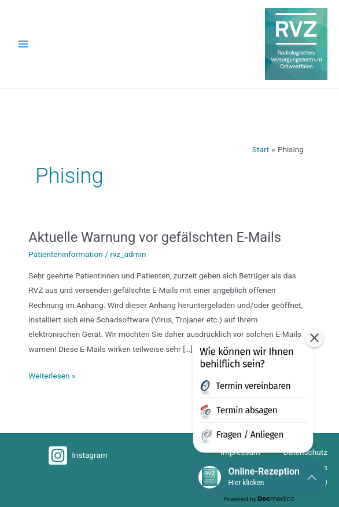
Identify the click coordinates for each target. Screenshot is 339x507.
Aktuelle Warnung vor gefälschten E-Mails (154, 237)
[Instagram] (78, 455)
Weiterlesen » (51, 374)
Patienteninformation (65, 254)
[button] (253, 397)
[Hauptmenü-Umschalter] (23, 44)
